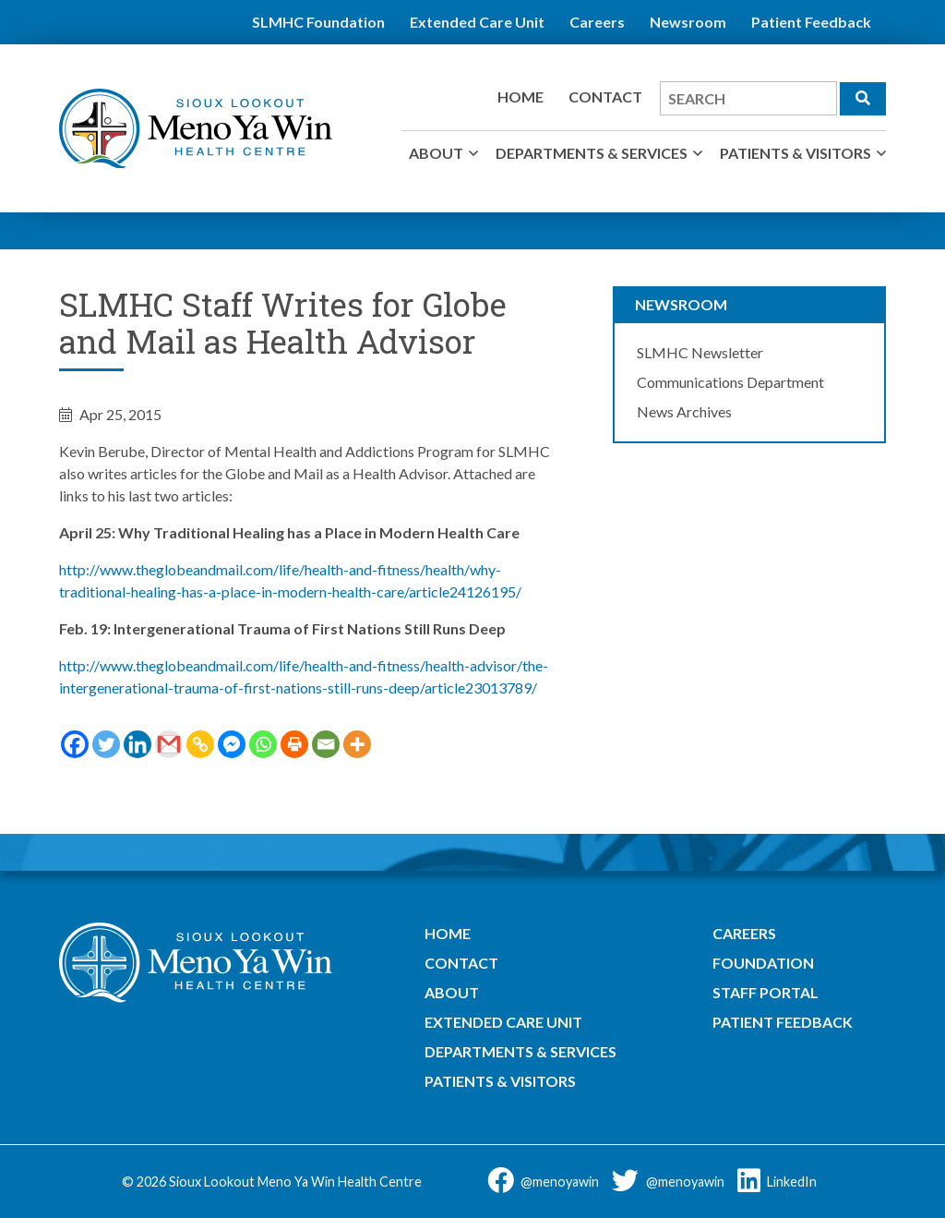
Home (520, 96)
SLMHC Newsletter (700, 352)
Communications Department (730, 382)
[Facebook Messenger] (231, 744)
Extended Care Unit (477, 21)
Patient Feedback (811, 21)
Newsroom (688, 21)
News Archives (684, 411)
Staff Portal (765, 992)
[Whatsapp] (263, 744)
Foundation (763, 962)
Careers (597, 21)
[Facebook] (75, 744)
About (436, 153)
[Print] (294, 744)
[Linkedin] (137, 744)
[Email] (326, 744)
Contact (605, 96)
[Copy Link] (200, 744)
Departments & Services (592, 153)
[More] (357, 744)
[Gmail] (169, 744)
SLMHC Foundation (318, 21)
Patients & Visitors (795, 153)
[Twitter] (106, 744)
